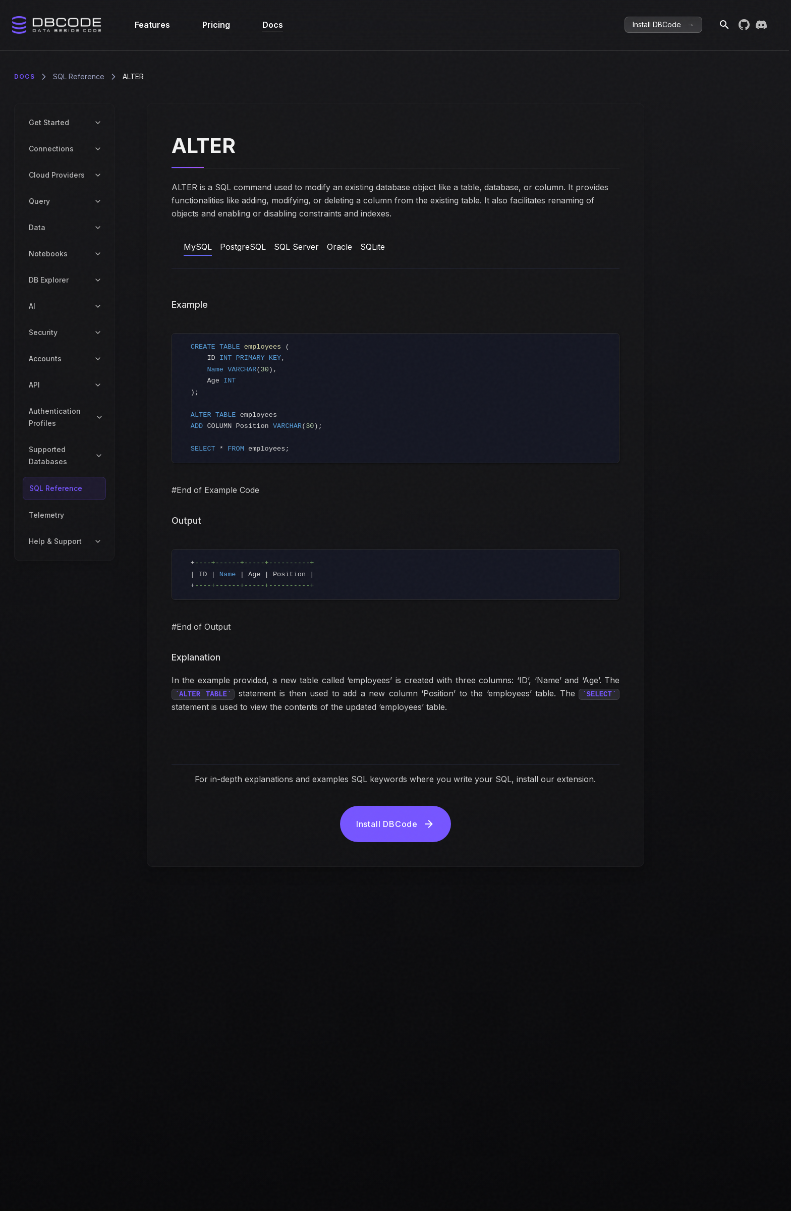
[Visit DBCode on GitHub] (744, 24)
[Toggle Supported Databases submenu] (99, 456)
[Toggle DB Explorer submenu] (98, 280)
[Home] (57, 25)
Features (152, 25)
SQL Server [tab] (296, 247)
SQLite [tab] (372, 247)
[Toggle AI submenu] (98, 306)
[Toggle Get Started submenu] (98, 123)
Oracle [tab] (339, 247)
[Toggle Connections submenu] (98, 149)
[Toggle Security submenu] (98, 332)
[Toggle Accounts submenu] (98, 359)
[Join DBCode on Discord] (761, 24)
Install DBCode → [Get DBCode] (663, 24)
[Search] (720, 25)
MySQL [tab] (198, 247)
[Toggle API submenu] (98, 385)
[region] (396, 398)
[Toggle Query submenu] (98, 201)
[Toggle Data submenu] (98, 228)
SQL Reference (78, 76)
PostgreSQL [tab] (243, 247)
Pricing (216, 25)
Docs (272, 25)
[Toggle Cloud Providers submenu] (98, 175)
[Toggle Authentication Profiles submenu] (99, 417)
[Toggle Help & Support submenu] (98, 541)
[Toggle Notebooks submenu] (98, 254)
